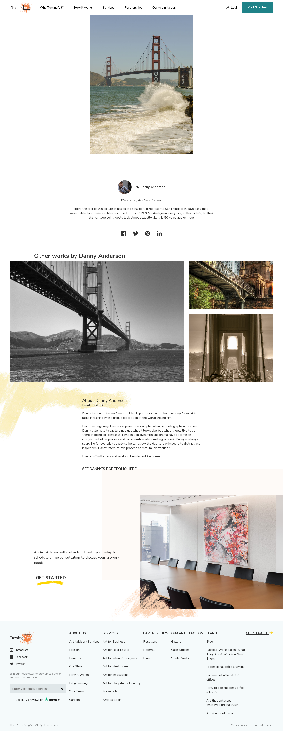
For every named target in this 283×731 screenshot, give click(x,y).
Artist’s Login (112, 700)
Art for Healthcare (115, 666)
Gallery (176, 641)
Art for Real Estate (116, 650)
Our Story (76, 666)
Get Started (257, 7)
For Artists (110, 691)
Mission (74, 650)
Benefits (75, 658)
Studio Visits (180, 658)
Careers (74, 700)
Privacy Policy (238, 725)
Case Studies (180, 650)
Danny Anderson (152, 187)
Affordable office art (220, 713)
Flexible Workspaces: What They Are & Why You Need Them (225, 654)
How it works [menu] (83, 7)
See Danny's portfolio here (109, 468)
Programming (78, 683)
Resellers (150, 641)
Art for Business (114, 641)
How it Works (79, 675)
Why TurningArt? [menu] (52, 7)
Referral (149, 650)
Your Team (76, 691)
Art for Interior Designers (120, 658)
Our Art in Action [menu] (164, 7)
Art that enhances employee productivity (222, 702)
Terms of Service (262, 725)
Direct (147, 658)
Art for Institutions (115, 675)
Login (234, 7)
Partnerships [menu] (133, 7)
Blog (209, 641)
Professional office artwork (225, 667)
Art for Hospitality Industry (121, 683)
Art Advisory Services (84, 641)
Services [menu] (108, 7)
